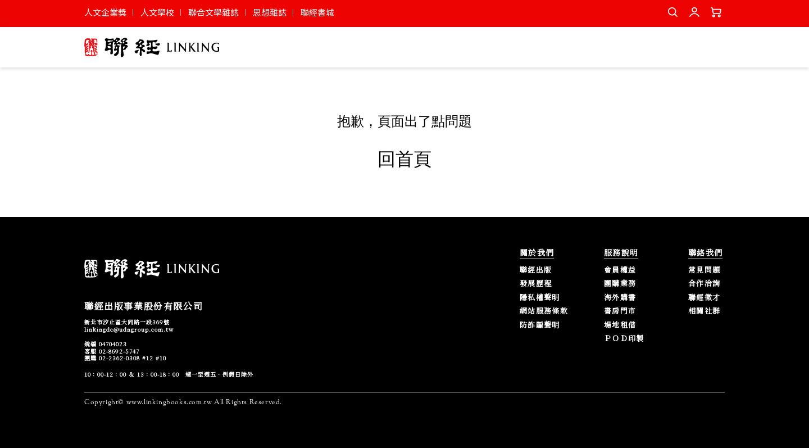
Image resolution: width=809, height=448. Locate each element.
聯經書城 (317, 12)
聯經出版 (536, 270)
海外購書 (620, 297)
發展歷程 (536, 283)
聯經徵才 (704, 297)
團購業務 (620, 283)
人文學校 (157, 12)
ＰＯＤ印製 (624, 338)
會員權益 (620, 270)
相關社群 (704, 311)
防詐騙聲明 (540, 325)
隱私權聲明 (540, 297)
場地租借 (620, 325)
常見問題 (704, 270)
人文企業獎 (105, 12)
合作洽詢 (704, 283)
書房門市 (620, 311)
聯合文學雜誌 (213, 12)
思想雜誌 (270, 12)
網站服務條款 (544, 311)
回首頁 (404, 159)
